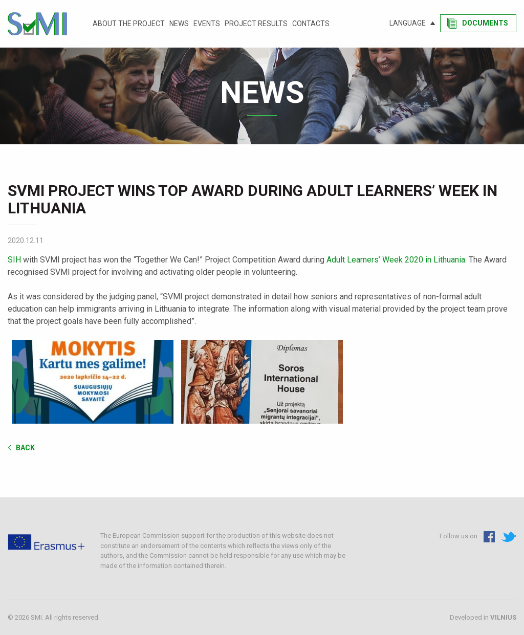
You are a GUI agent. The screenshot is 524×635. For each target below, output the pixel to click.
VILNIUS (503, 617)
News (179, 23)
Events (206, 23)
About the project (129, 23)
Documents (485, 23)
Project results (256, 23)
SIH (15, 260)
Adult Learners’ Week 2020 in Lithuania (395, 260)
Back (25, 447)
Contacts (311, 23)
